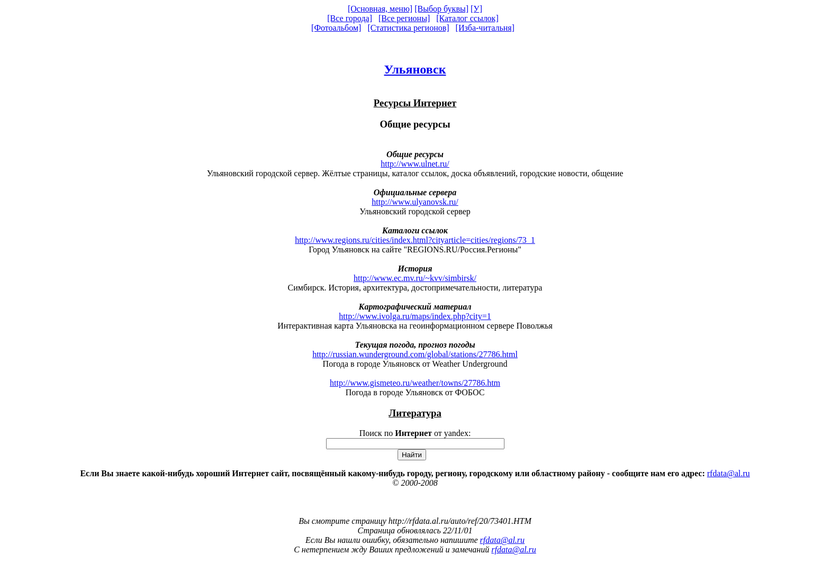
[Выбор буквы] (441, 8)
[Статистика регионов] (408, 27)
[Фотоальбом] (336, 27)
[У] (476, 8)
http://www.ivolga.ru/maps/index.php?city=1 (415, 316)
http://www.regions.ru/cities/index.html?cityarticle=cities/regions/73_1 (415, 239)
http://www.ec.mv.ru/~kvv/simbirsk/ (415, 278)
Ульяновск (415, 69)
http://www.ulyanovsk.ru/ (415, 201)
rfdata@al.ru (728, 473)
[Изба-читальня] (485, 27)
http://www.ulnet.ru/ (415, 163)
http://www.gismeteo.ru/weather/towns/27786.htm (415, 382)
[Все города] (349, 18)
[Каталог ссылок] (467, 18)
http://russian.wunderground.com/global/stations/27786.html (415, 354)
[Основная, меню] (380, 8)
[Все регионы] (404, 18)
